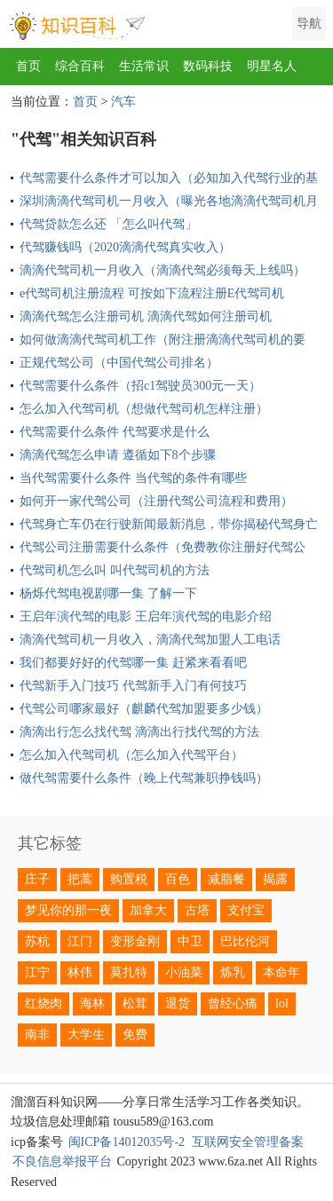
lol (282, 1003)
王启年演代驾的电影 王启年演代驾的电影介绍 (146, 616)
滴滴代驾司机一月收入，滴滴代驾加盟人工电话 (150, 639)
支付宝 (246, 910)
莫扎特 (128, 972)
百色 (177, 879)
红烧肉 (43, 1003)
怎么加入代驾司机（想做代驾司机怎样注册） (144, 408)
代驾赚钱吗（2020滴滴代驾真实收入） (125, 247)
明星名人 (272, 66)
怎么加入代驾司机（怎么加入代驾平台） (131, 755)
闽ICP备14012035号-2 (126, 1142)
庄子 (37, 879)
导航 (309, 23)
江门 (79, 941)
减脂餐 (226, 879)
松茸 (135, 1003)
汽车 (123, 101)
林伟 (79, 972)
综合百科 (80, 66)
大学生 (86, 1034)
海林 (92, 1003)
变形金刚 (135, 941)
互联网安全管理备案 (248, 1142)
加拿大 (148, 910)
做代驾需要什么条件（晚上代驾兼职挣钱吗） (144, 778)
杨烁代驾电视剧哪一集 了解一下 (108, 593)
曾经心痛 (233, 1003)
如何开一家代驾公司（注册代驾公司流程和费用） (156, 501)
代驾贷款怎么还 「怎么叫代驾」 (108, 224)
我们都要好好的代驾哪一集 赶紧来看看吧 (133, 662)
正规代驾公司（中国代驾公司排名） (119, 362)
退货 (177, 1003)
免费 (135, 1034)
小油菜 (183, 972)
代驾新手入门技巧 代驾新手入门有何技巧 (133, 685)
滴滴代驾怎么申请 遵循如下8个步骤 (118, 455)
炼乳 (232, 972)
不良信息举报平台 (62, 1161)
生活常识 (144, 66)
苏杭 (37, 941)
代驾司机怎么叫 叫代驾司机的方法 (115, 570)
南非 (37, 1034)
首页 (28, 66)
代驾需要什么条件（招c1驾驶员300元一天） (140, 385)
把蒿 (79, 879)
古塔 (197, 910)
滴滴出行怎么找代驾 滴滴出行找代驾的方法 (139, 732)
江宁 (37, 972)
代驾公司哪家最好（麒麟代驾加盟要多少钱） (144, 708)
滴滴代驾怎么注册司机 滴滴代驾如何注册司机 (146, 316)
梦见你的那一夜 (68, 910)
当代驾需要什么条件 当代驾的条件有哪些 (133, 478)
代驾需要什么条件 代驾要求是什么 (115, 432)
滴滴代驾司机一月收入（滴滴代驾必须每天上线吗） (162, 270)
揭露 (275, 879)
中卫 (190, 941)
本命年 (281, 972)
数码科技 (208, 66)
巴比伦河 (245, 941)
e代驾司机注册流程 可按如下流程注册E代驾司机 (152, 293)
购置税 (128, 879)
